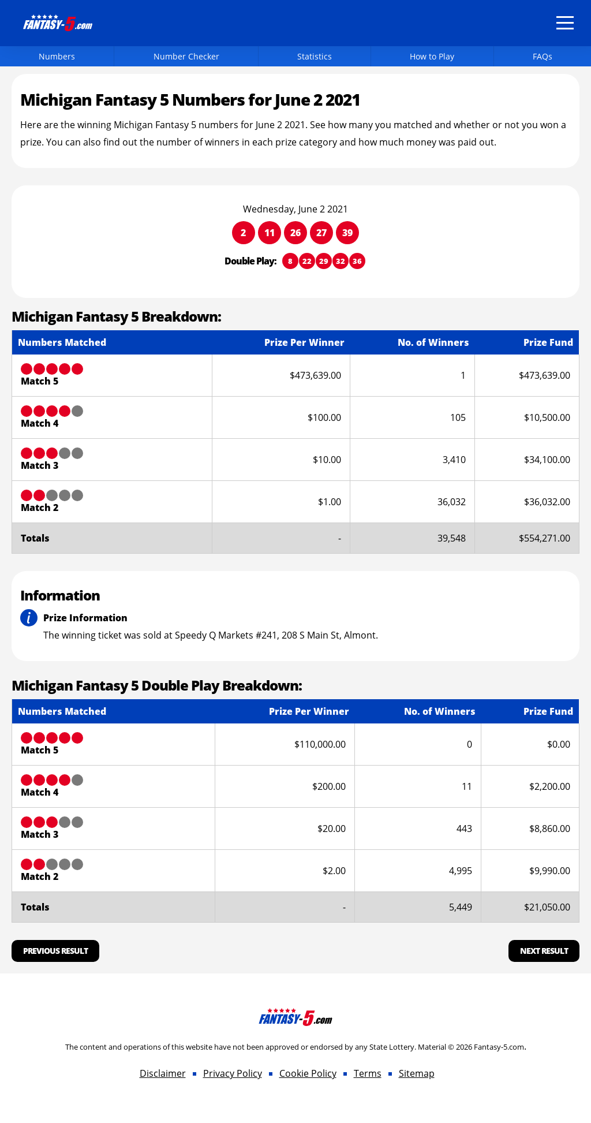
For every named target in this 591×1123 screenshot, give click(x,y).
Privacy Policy (232, 1073)
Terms (367, 1073)
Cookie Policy (307, 1073)
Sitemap (417, 1073)
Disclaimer (163, 1073)
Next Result (544, 950)
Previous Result (55, 950)
